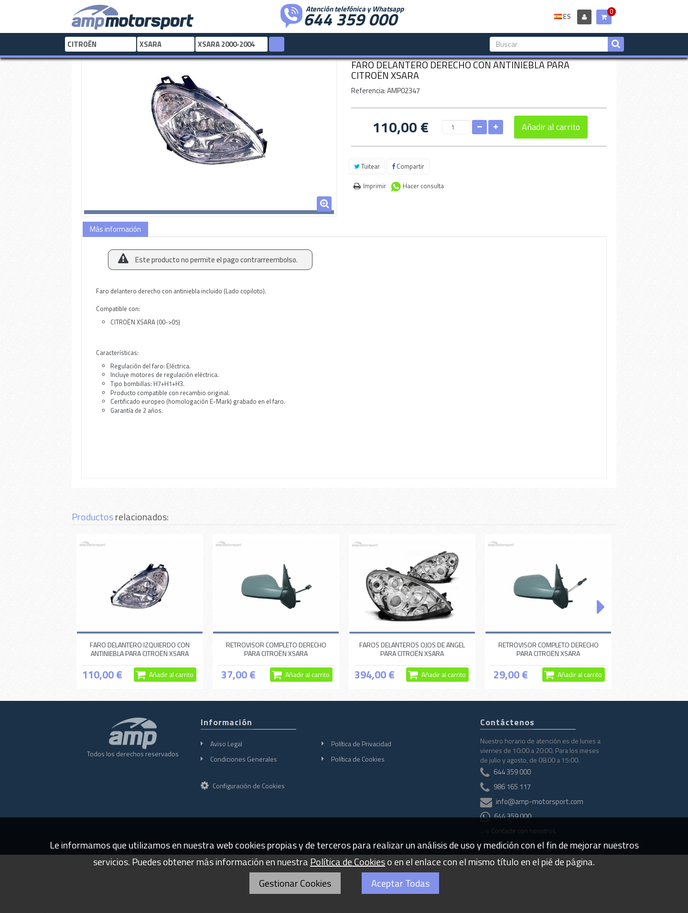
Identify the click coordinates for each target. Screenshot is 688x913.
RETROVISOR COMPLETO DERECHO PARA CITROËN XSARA (276, 649)
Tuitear (367, 166)
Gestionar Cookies (295, 883)
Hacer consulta (423, 186)
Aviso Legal (226, 744)
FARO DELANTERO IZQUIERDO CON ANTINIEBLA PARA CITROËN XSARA (140, 649)
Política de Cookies (358, 759)
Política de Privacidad (361, 744)
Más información (115, 229)
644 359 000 (350, 18)
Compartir (408, 166)
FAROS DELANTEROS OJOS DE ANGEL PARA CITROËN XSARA (412, 649)
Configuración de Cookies (243, 786)
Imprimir (374, 186)
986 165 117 (512, 787)
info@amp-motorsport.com (539, 801)
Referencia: (368, 91)
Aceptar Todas (400, 883)
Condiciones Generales (243, 759)
